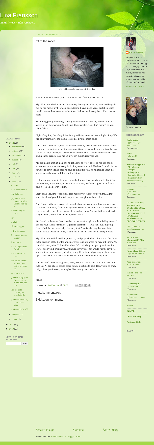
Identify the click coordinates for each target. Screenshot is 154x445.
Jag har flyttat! (133, 286)
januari (15, 319)
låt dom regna (17, 226)
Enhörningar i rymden (136, 297)
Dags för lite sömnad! (136, 253)
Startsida (78, 429)
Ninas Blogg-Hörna (136, 251)
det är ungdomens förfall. (19, 247)
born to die (16, 242)
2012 (11, 143)
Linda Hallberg (134, 316)
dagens (14, 185)
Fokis (129, 153)
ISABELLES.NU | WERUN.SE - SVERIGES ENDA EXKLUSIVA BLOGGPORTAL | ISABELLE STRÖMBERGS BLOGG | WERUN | (136, 213)
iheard (130, 305)
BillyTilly (131, 311)
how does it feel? (19, 189)
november (16, 146)
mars (14, 181)
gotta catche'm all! (19, 309)
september (17, 155)
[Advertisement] (77, 402)
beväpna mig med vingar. (19, 236)
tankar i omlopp (134, 272)
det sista (130, 275)
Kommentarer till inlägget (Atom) (66, 436)
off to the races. (18, 231)
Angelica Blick (134, 322)
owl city (15, 222)
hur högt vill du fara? (18, 254)
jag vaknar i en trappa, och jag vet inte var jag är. (19, 202)
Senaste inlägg (45, 429)
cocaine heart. (17, 273)
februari (16, 314)
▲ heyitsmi (132, 294)
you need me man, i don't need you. (19, 302)
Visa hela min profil (135, 86)
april (14, 177)
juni (14, 168)
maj (14, 173)
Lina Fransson (19, 15)
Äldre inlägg (110, 429)
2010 (11, 329)
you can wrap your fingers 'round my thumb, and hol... (19, 281)
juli (13, 164)
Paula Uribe (132, 140)
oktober (15, 151)
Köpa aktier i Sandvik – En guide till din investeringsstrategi (136, 178)
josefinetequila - (134, 283)
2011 (11, 324)
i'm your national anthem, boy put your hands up (19, 264)
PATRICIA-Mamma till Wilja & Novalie (135, 240)
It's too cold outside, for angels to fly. (18, 292)
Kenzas (130, 189)
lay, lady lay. (17, 194)
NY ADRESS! (133, 264)
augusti (15, 159)
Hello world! (132, 156)
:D (12, 218)
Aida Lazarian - (134, 262)
